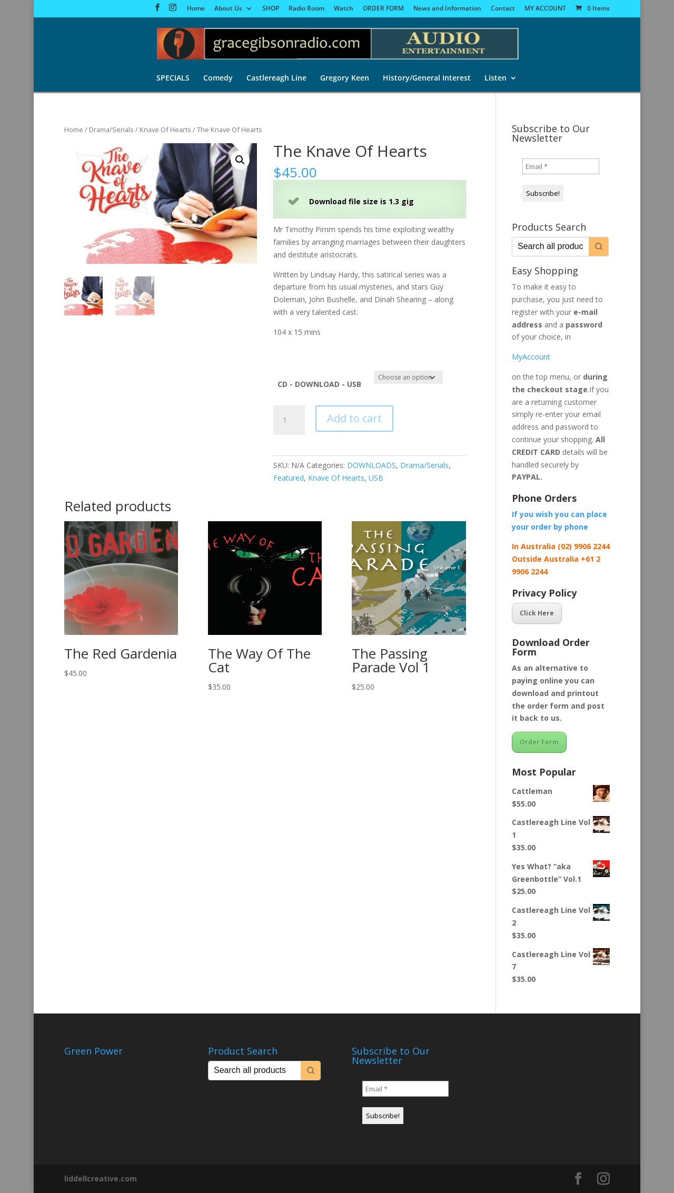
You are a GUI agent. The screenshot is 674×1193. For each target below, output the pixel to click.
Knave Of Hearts (165, 129)
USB (376, 478)
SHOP (270, 9)
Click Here (537, 613)
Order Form (539, 742)
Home (196, 9)
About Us (228, 9)
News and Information (447, 9)
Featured (288, 478)
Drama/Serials (111, 129)
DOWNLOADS (371, 465)
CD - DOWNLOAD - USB (319, 384)
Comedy (218, 78)
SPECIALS (173, 78)
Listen (495, 78)
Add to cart (354, 418)
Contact (503, 9)
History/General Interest (427, 78)
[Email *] (560, 166)
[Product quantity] (289, 420)
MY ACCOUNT (545, 9)
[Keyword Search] (550, 246)
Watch (343, 9)
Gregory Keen (344, 78)
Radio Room (306, 9)
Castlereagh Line (276, 78)
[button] (240, 160)
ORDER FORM (383, 9)
